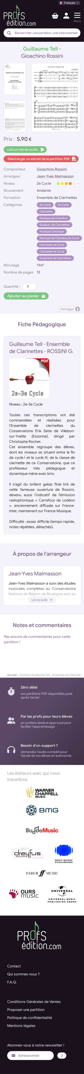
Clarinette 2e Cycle (52, 244)
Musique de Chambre (53, 218)
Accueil (12, 675)
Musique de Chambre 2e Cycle (59, 238)
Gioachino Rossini (52, 169)
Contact (14, 966)
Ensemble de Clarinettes (55, 258)
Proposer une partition (26, 1010)
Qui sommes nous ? (23, 974)
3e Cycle (63, 204)
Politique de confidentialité (29, 1018)
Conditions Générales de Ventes (34, 1002)
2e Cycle (45, 204)
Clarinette (46, 211)
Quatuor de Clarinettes (54, 224)
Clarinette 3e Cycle (52, 251)
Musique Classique (52, 231)
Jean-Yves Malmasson (55, 176)
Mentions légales (21, 1026)
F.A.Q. (12, 982)
